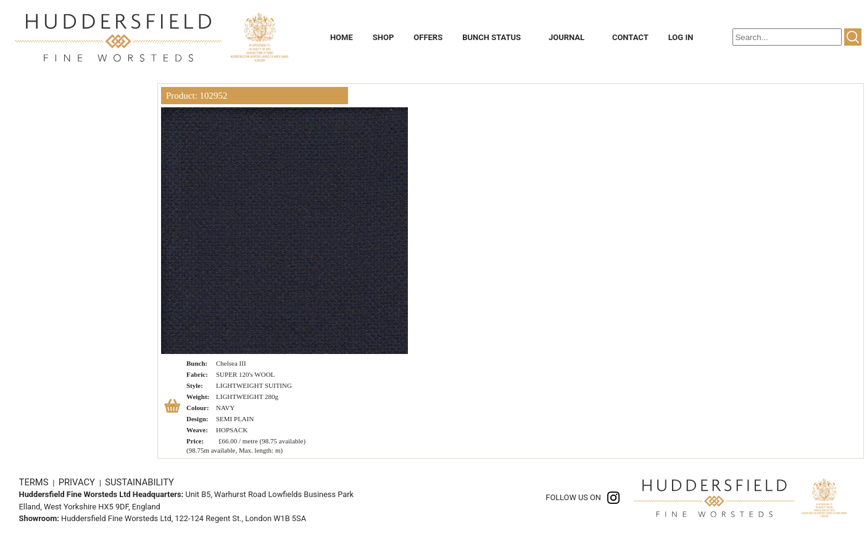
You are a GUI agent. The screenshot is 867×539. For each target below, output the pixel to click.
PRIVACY (78, 482)
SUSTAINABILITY (139, 482)
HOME (341, 37)
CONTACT (630, 37)
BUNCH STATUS (491, 37)
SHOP (383, 37)
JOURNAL (566, 37)
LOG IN (681, 37)
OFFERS (427, 37)
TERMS (35, 482)
